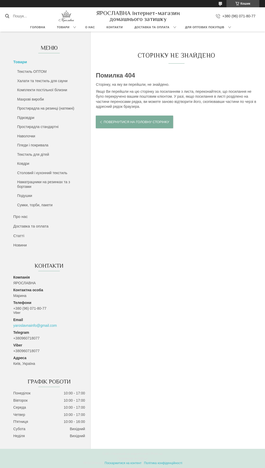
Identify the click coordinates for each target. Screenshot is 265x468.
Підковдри (25, 118)
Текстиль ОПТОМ (32, 71)
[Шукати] (7, 16)
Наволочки (26, 136)
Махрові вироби (30, 99)
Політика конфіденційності (163, 463)
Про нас (20, 216)
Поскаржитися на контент (123, 463)
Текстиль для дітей (33, 154)
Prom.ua (157, 454)
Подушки (24, 196)
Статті (18, 235)
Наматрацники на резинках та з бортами (43, 184)
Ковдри (23, 163)
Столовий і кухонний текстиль (42, 173)
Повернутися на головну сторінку (136, 122)
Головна (37, 27)
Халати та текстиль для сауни (42, 81)
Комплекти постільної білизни (42, 90)
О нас (90, 27)
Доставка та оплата (151, 27)
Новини (20, 245)
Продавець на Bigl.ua (132, 458)
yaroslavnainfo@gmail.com (35, 325)
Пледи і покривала (32, 145)
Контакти (115, 27)
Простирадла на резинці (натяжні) (45, 108)
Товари (63, 27)
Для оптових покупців (204, 27)
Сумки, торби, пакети (35, 205)
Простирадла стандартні (37, 127)
